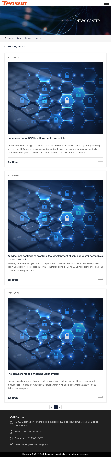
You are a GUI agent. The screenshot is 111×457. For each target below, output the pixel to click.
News (19, 38)
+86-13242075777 (34, 438)
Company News (31, 38)
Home (10, 38)
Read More (13, 162)
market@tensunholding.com (34, 444)
